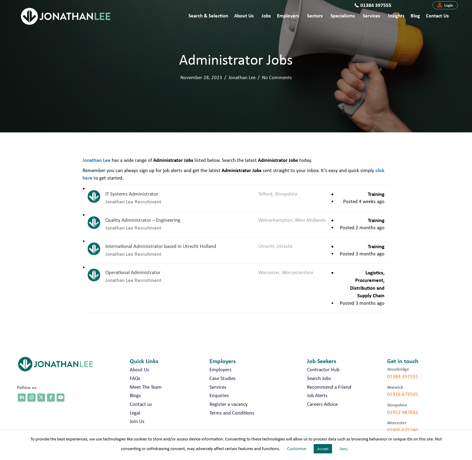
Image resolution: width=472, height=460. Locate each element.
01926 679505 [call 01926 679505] (402, 394)
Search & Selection (208, 15)
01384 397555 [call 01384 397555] (402, 376)
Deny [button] (344, 448)
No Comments (277, 77)
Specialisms (343, 15)
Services (371, 15)
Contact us (437, 15)
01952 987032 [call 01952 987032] (402, 412)
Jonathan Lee (242, 77)
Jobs (266, 15)
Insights (396, 15)
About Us (244, 15)
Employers (288, 15)
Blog (415, 15)
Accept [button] (322, 448)
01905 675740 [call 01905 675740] (402, 430)
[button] (445, 5)
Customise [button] (296, 449)
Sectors (315, 15)
